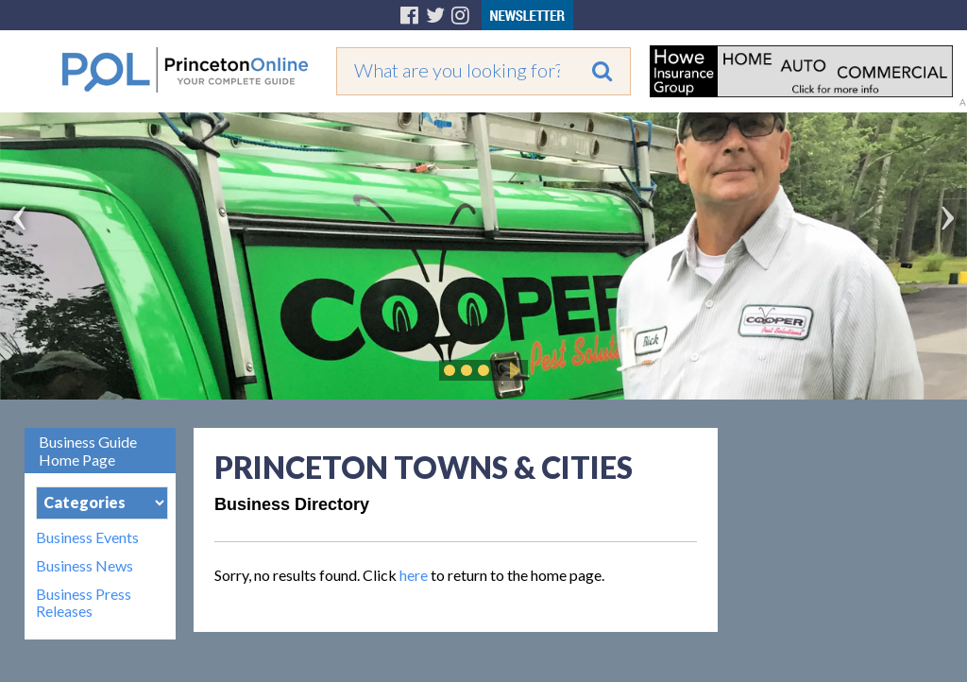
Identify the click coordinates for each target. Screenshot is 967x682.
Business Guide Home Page (88, 451)
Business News (84, 565)
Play (511, 370)
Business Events (87, 537)
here (413, 575)
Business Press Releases (83, 603)
